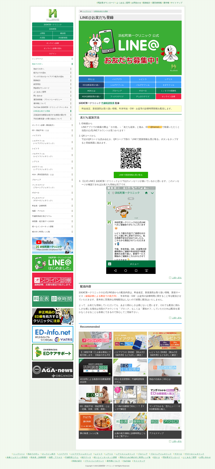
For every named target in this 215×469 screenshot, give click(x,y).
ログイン (52, 54)
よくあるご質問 (123, 3)
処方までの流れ (39, 73)
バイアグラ (36, 135)
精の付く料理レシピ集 (41, 232)
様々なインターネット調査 (43, 226)
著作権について (39, 103)
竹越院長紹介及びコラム (42, 216)
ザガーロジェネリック (194, 454)
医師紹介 (147, 3)
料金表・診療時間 (39, 206)
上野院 (42, 33)
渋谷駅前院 (62, 38)
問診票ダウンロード (106, 3)
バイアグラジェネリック (81, 454)
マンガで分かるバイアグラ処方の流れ (48, 77)
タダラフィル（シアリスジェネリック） (43, 168)
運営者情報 (157, 3)
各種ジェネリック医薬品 (17, 457)
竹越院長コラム (71, 457)
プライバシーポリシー (94, 461)
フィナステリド (117, 96)
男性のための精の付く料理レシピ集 (135, 457)
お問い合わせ (205, 457)
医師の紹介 (77, 461)
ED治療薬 (91, 85)
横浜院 (63, 33)
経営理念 (37, 84)
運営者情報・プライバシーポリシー (47, 100)
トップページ (37, 59)
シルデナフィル (117, 85)
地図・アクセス (38, 211)
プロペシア (36, 180)
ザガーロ (35, 193)
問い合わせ (37, 96)
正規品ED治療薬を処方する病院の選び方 (49, 115)
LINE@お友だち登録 (41, 111)
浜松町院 (52, 29)
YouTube (127, 461)
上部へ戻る (177, 278)
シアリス (35, 161)
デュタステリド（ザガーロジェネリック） (43, 199)
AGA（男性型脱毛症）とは (43, 174)
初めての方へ (37, 64)
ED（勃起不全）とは (40, 130)
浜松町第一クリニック (53, 25)
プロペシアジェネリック (161, 454)
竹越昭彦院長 (107, 103)
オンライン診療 (52, 43)
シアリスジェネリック (125, 454)
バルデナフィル (143, 85)
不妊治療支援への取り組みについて (47, 119)
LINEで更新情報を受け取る (131, 175)
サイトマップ (176, 3)
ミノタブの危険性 (168, 91)
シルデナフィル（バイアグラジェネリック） (43, 142)
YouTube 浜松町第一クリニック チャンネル (50, 107)
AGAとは (91, 91)
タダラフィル (168, 85)
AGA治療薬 (91, 96)
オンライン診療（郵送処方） (43, 125)
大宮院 (42, 38)
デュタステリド (143, 96)
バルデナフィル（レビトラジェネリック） (43, 155)
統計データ (86, 457)
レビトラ (35, 148)
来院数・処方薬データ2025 (43, 221)
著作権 (166, 3)
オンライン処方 (48, 454)
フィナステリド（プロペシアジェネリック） (43, 186)
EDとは (91, 79)
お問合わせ (136, 3)
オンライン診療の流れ (53, 48)
